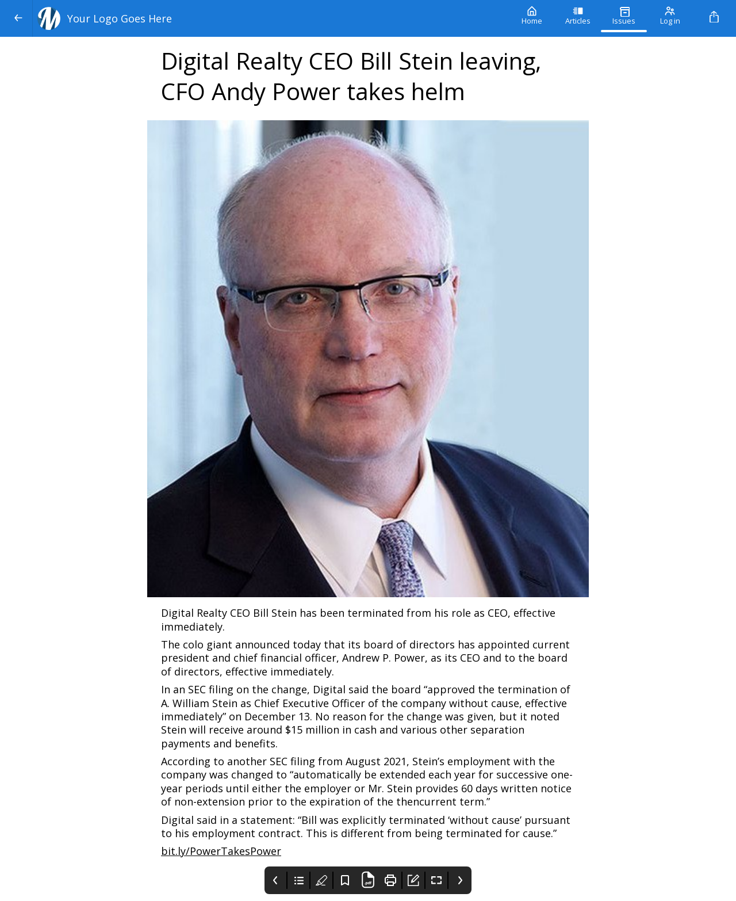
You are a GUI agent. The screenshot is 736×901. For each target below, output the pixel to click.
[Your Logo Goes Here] (270, 18)
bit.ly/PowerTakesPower (221, 851)
